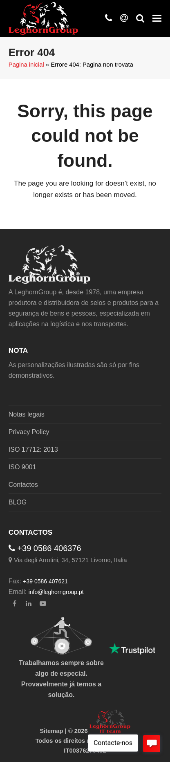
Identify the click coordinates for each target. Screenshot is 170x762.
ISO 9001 (22, 467)
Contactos (23, 484)
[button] (156, 18)
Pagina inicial (26, 64)
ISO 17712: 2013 (33, 449)
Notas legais (27, 414)
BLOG (18, 502)
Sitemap (51, 731)
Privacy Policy (29, 431)
